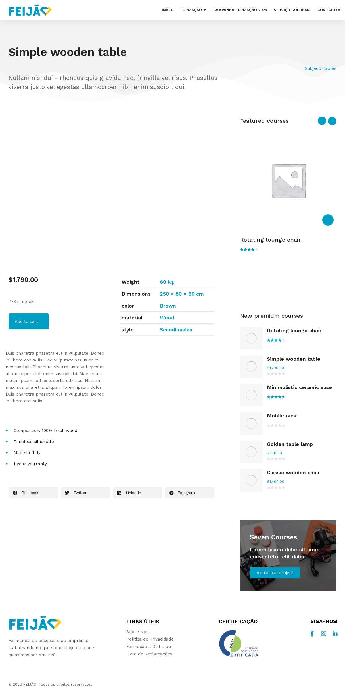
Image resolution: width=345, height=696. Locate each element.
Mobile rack (281, 416)
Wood (167, 318)
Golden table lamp (290, 444)
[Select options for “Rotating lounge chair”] (328, 220)
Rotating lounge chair (270, 239)
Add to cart (26, 321)
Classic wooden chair (293, 472)
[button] (33, 492)
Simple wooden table (293, 359)
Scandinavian (176, 330)
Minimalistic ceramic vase (299, 387)
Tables (329, 68)
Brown (168, 306)
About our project (275, 572)
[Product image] (251, 338)
